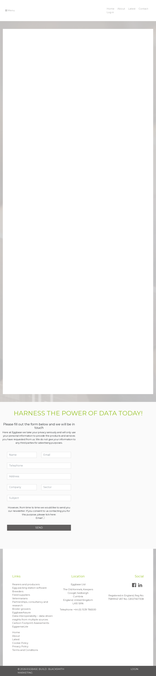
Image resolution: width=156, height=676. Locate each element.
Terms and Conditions (25, 649)
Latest (131, 8)
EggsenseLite (20, 626)
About (121, 8)
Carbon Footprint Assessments (30, 622)
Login (134, 669)
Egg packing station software (29, 587)
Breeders (17, 591)
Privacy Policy (20, 646)
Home (110, 8)
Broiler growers (21, 608)
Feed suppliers (21, 594)
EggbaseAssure (21, 612)
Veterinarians (20, 598)
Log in (110, 12)
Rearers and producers (26, 584)
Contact (143, 8)
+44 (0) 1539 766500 (84, 609)
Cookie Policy (20, 642)
